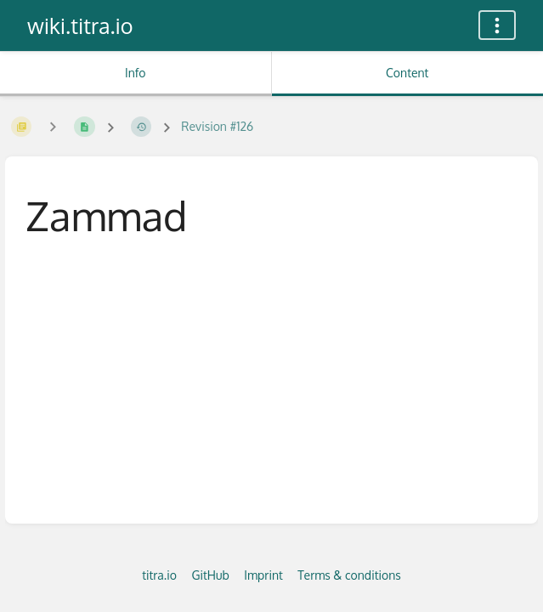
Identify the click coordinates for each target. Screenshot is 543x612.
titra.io (159, 575)
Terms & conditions (348, 575)
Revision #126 (217, 126)
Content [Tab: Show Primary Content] (407, 72)
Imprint (263, 575)
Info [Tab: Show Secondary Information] (135, 72)
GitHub (210, 575)
